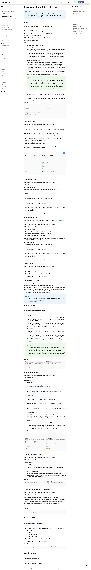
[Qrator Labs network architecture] (10, 11)
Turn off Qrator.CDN (77, 33)
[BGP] (10, 38)
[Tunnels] (10, 32)
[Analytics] (10, 67)
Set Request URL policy (77, 22)
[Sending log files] (10, 36)
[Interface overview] (10, 46)
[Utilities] (10, 61)
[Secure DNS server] (10, 40)
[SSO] (10, 89)
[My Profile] (10, 86)
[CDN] (10, 56)
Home (2, 6)
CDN (10, 54)
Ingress (10, 71)
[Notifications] (10, 84)
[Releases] (10, 82)
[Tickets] (10, 80)
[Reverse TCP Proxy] (10, 27)
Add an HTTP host (76, 15)
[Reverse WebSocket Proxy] (10, 30)
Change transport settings (78, 26)
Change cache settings (77, 24)
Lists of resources (10, 48)
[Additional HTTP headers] (10, 94)
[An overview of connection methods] (10, 19)
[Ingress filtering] (10, 25)
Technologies (10, 13)
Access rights (10, 78)
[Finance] (10, 74)
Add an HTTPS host (76, 17)
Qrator (10, 50)
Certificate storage (50, 135)
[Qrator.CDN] (10, 34)
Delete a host (75, 20)
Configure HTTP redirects (78, 31)
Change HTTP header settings (79, 11)
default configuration (36, 13)
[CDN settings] (10, 59)
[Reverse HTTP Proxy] (10, 23)
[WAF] (10, 65)
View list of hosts (76, 13)
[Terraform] (10, 96)
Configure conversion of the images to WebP (80, 29)
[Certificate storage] (10, 63)
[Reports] (10, 69)
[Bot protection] (10, 21)
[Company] (10, 76)
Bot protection (10, 52)
